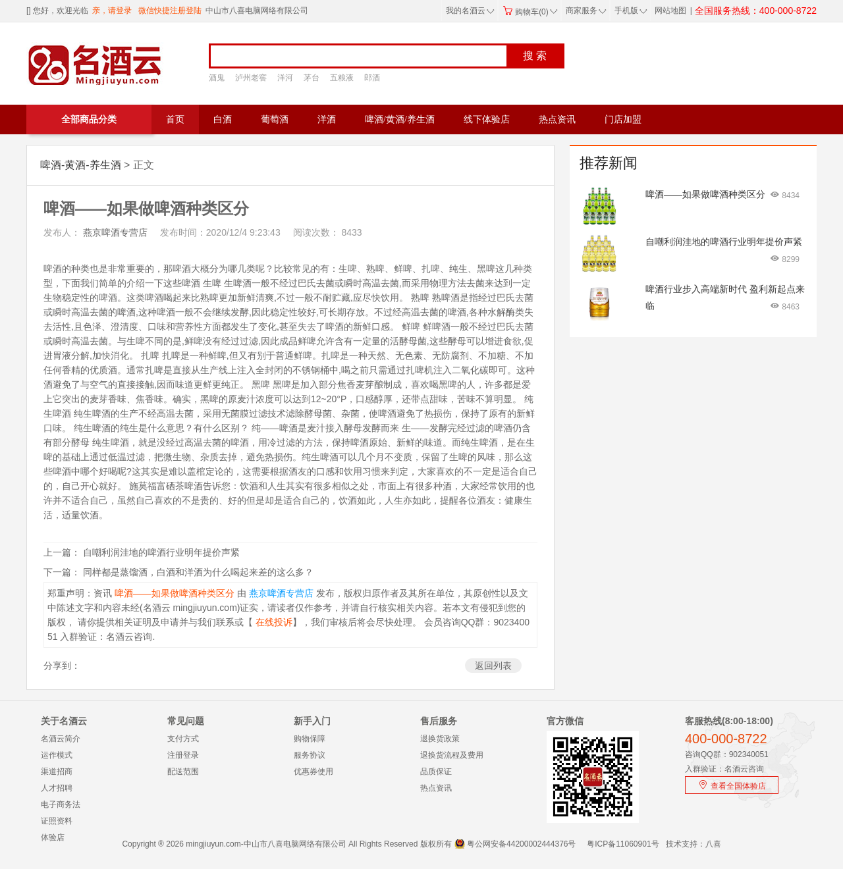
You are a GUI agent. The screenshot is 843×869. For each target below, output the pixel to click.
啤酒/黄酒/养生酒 (400, 119)
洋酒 (326, 119)
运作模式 (56, 755)
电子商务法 (60, 804)
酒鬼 (217, 77)
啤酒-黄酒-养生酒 (80, 165)
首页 (175, 119)
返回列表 (493, 665)
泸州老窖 (251, 77)
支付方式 (183, 738)
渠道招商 (56, 771)
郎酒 (372, 77)
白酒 (222, 119)
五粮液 (342, 77)
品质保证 (436, 771)
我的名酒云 (470, 10)
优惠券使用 (313, 771)
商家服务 (586, 10)
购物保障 (309, 738)
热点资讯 (557, 119)
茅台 (311, 77)
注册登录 (183, 755)
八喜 (713, 844)
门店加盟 (623, 119)
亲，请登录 (112, 10)
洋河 (285, 77)
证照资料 (56, 821)
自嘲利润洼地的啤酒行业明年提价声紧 (161, 552)
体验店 (53, 837)
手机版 (629, 10)
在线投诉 (272, 622)
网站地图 (670, 10)
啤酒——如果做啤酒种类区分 (173, 593)
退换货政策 (440, 738)
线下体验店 (487, 119)
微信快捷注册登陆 (170, 10)
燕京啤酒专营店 (114, 232)
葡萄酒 (274, 119)
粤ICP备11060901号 (623, 844)
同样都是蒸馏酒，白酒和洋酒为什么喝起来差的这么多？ (198, 572)
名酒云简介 (60, 738)
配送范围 (183, 771)
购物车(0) (530, 11)
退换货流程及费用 (451, 755)
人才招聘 (56, 788)
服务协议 (309, 755)
